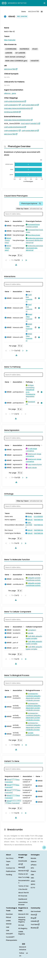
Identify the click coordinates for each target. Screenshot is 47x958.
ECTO (33, 888)
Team (8, 861)
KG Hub (21, 925)
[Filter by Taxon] (29, 208)
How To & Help (23, 877)
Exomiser (9, 914)
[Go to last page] (25, 260)
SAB (7, 865)
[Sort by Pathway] (34, 382)
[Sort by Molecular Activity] (41, 574)
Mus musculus (9, 40)
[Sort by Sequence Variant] (20, 776)
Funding (9, 875)
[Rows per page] (20, 255)
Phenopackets (11, 940)
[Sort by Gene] (10, 221)
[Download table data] (15, 265)
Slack (34, 915)
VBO (32, 878)
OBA (32, 875)
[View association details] (38, 298)
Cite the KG (22, 889)
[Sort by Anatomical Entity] (41, 445)
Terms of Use (23, 886)
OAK (7, 927)
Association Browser (23, 903)
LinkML (8, 921)
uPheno (33, 865)
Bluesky (34, 928)
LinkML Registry (21, 933)
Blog (33, 918)
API (20, 864)
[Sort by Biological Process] (41, 690)
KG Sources (22, 896)
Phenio (33, 871)
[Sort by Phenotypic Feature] (43, 221)
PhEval (8, 917)
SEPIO (33, 884)
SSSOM (8, 924)
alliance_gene (10, 93)
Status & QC (23, 874)
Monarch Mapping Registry (21, 919)
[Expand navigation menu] (44, 3)
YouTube (35, 924)
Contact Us (10, 868)
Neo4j (21, 867)
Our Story (9, 858)
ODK (7, 930)
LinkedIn (35, 921)
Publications (11, 871)
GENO (33, 881)
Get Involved (35, 911)
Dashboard (22, 899)
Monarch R (23, 871)
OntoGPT (9, 934)
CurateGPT (10, 937)
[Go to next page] (22, 260)
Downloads (22, 861)
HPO (32, 868)
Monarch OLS (23, 914)
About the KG (23, 893)
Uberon (33, 861)
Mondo (33, 858)
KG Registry (22, 928)
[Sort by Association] (23, 221)
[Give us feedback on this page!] (44, 847)
